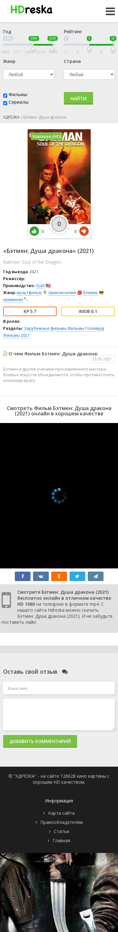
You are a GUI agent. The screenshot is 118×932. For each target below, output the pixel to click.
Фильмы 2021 (16, 335)
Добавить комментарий (40, 741)
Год (7, 31)
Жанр (9, 61)
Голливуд (94, 328)
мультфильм (29, 292)
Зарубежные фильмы (45, 328)
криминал (13, 299)
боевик (90, 292)
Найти (78, 98)
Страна (72, 61)
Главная (61, 840)
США (40, 285)
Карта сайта (61, 813)
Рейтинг (73, 31)
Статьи (61, 831)
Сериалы (18, 102)
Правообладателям (61, 822)
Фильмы (17, 94)
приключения (62, 292)
